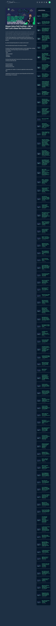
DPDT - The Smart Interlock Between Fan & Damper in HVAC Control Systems (45, 181)
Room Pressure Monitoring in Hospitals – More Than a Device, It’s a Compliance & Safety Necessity (46, 310)
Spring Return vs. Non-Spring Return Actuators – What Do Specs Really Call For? (46, 318)
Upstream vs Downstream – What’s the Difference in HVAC (46, 421)
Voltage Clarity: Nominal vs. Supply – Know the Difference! (46, 453)
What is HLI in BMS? (45, 118)
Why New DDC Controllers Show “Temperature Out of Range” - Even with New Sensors (46, 125)
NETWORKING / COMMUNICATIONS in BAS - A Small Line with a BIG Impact (45, 93)
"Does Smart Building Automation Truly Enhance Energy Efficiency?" (46, 496)
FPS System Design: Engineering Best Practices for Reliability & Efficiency (45, 445)
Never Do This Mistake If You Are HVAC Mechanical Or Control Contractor (45, 504)
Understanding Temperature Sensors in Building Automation (45, 206)
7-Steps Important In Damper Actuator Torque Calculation (46, 551)
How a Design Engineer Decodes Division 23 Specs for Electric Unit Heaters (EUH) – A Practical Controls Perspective (46, 153)
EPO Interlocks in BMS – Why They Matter (46, 295)
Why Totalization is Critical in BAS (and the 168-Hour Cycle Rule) (45, 252)
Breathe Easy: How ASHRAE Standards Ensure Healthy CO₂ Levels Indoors (45, 594)
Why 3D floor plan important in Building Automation (46, 536)
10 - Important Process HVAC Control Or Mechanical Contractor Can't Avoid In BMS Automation (45, 519)
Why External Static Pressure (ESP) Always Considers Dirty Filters (45, 281)
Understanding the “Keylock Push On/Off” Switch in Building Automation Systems (45, 190)
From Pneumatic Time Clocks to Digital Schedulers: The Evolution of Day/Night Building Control (45, 377)
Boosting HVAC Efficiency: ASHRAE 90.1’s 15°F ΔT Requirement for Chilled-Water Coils (45, 544)
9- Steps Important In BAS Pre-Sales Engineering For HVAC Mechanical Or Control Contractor (46, 528)
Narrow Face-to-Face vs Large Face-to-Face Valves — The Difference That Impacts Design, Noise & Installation (46, 214)
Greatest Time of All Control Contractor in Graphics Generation (45, 565)
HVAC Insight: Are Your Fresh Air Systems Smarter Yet (46, 414)
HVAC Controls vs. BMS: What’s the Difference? (45, 558)
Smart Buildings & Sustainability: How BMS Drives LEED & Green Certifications (45, 474)
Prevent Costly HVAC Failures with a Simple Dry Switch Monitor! (46, 511)
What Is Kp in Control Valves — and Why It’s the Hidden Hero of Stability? (45, 223)
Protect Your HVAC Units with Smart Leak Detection (45, 340)
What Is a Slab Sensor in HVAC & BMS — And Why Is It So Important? (46, 133)
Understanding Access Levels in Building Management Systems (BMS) (46, 407)
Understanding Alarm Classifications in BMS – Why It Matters (46, 356)
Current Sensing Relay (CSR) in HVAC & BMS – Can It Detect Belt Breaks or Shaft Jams (46, 267)
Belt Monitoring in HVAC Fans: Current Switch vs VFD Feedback (45, 245)
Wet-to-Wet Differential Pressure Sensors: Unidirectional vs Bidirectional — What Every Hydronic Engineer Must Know (45, 172)
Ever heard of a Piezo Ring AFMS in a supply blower (46, 325)
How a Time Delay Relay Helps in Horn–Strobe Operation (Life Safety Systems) (45, 47)
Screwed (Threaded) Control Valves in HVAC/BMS (45, 274)
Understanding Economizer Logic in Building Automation (45, 385)
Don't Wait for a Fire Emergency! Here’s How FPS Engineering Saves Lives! (46, 572)
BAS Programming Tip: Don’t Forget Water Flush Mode (45, 363)
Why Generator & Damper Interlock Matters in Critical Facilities (45, 301)
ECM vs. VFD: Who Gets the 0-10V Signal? (45, 459)
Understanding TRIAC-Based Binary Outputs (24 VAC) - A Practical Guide (45, 15)
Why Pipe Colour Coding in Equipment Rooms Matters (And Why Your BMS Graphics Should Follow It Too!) (45, 101)
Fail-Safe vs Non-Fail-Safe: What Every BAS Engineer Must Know (46, 22)
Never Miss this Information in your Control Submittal (45, 481)
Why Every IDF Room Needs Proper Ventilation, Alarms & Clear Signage (46, 587)
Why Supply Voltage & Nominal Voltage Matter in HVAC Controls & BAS (46, 429)
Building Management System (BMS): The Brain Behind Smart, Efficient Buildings (46, 29)
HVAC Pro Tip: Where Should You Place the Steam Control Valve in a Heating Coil (45, 392)
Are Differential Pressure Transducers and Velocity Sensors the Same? (45, 333)
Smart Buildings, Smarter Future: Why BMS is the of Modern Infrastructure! (46, 488)
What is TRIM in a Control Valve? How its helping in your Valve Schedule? (45, 75)
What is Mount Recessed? (44, 370)
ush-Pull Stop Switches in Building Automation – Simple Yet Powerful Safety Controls (46, 198)
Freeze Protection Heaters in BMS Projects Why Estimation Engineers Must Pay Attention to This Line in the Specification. (46, 111)
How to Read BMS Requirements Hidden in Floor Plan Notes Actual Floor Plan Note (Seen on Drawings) (46, 66)
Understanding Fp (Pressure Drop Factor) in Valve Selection (45, 230)
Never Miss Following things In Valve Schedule (45, 601)
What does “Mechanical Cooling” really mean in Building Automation (46, 400)
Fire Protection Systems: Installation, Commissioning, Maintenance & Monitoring (46, 437)
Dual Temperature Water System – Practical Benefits (45, 288)
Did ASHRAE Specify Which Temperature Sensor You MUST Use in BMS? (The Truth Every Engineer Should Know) (46, 162)
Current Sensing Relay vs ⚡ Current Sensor (45, 259)
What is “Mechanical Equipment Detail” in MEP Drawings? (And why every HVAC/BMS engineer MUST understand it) (46, 38)
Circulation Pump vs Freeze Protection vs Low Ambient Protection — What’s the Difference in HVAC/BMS (46, 348)
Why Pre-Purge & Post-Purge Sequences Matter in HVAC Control (45, 467)
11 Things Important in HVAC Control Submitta (45, 579)
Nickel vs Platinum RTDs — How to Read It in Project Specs (45, 237)
